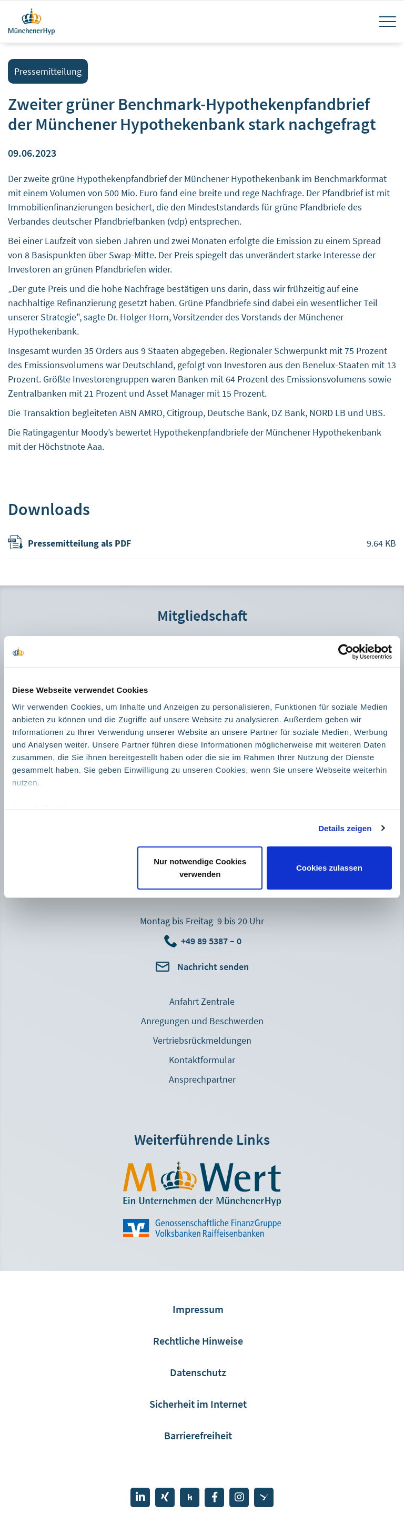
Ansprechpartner (202, 1079)
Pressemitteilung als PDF (79, 543)
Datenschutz (198, 1372)
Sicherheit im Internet (198, 1403)
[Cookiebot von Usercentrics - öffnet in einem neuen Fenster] (346, 652)
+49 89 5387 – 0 (211, 941)
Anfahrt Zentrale (202, 1001)
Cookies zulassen (329, 867)
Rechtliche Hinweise (198, 1340)
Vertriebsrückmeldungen (202, 1040)
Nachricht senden (213, 967)
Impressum (198, 1309)
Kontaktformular (202, 1060)
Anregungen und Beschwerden (202, 1021)
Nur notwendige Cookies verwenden (200, 868)
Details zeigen (344, 828)
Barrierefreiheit (198, 1435)
